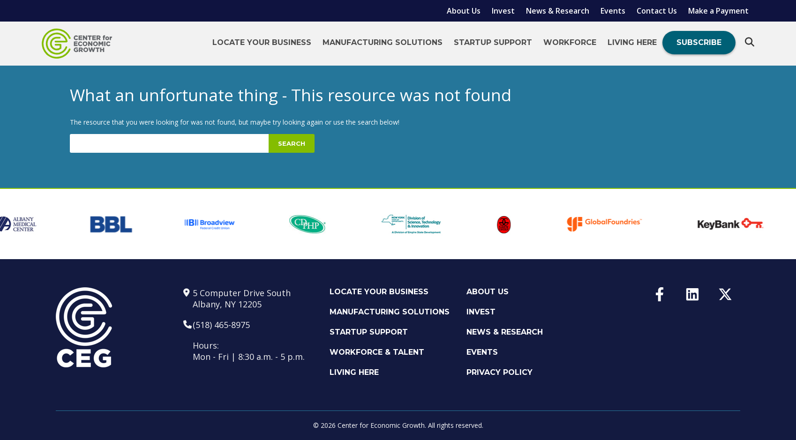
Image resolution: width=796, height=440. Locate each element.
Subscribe (698, 42)
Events (613, 11)
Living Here (632, 42)
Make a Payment (718, 11)
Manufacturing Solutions (383, 42)
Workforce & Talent (377, 352)
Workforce (569, 42)
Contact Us (657, 11)
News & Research (557, 11)
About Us (464, 11)
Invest (503, 11)
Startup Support (493, 42)
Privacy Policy (499, 372)
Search (291, 143)
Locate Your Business (261, 42)
